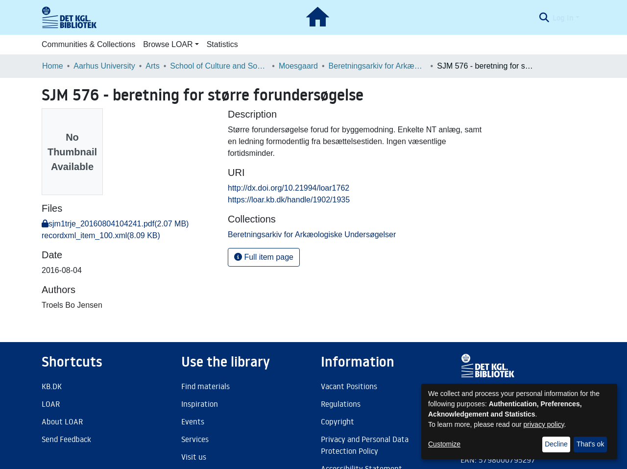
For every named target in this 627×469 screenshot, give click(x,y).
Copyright (337, 421)
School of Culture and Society (219, 66)
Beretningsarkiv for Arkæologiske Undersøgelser (378, 66)
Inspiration (199, 404)
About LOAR (62, 421)
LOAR (51, 404)
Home (52, 66)
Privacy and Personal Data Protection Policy (365, 445)
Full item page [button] (263, 257)
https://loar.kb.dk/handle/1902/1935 (289, 200)
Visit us (193, 457)
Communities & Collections (88, 44)
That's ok (590, 444)
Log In (563, 17)
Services (195, 439)
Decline (556, 444)
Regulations (341, 404)
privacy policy (544, 424)
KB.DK (52, 386)
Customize (444, 444)
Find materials (205, 386)
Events (192, 421)
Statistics (222, 44)
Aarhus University (104, 66)
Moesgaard (298, 66)
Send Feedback (66, 439)
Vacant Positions (349, 386)
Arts (152, 66)
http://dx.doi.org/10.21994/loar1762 (288, 188)
